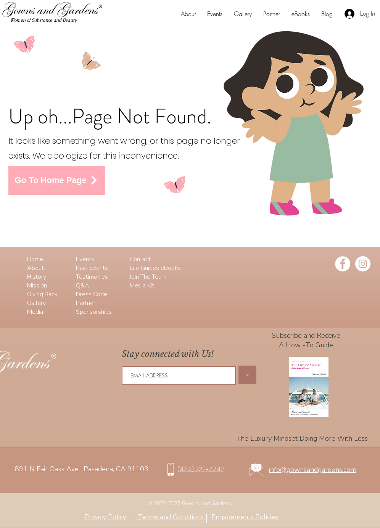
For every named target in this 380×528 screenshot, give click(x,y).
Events (85, 259)
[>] (247, 375)
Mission (37, 285)
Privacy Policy (105, 517)
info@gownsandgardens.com (312, 469)
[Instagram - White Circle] (362, 263)
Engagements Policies (244, 517)
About (35, 268)
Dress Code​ (91, 294)
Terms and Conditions (170, 517)
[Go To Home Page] (56, 180)
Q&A (82, 285)
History (36, 277)
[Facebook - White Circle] (342, 263)
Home (35, 259)
